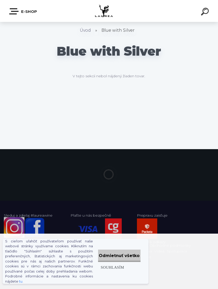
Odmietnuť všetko (114, 253)
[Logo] (109, 11)
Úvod (85, 30)
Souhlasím (102, 265)
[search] (205, 12)
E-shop (23, 11)
